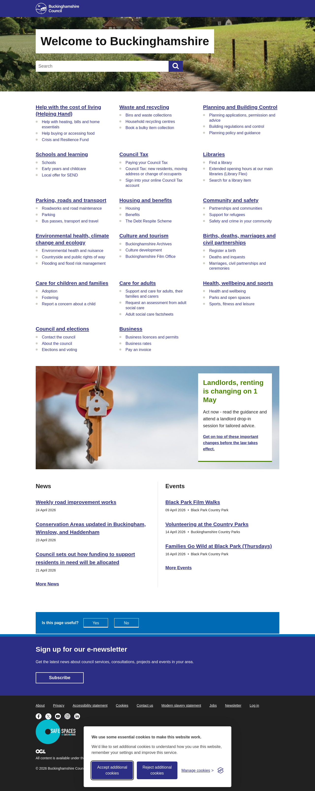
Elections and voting (59, 350)
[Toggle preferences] (197, 770)
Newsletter (233, 705)
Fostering (50, 297)
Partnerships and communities (235, 208)
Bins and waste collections (149, 115)
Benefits (133, 215)
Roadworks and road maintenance (72, 208)
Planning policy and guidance (234, 133)
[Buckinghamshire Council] (57, 8)
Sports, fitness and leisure (231, 304)
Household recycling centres (150, 121)
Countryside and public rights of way (73, 257)
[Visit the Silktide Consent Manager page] (220, 770)
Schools (49, 163)
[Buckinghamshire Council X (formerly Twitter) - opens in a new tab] (50, 716)
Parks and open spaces (229, 297)
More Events (178, 567)
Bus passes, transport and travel (70, 221)
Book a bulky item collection (150, 128)
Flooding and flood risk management (74, 263)
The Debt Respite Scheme (149, 221)
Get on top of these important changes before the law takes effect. (230, 443)
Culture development (144, 250)
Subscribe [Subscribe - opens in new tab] (59, 677)
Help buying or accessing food (68, 133)
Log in (254, 705)
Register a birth (222, 251)
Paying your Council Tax (147, 163)
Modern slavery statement (181, 705)
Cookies (122, 705)
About (40, 705)
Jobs (213, 705)
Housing (133, 208)
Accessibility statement (90, 705)
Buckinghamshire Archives (149, 244)
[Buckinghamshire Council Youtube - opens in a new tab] (59, 716)
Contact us (145, 705)
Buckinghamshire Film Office (150, 256)
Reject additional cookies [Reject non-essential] (157, 770)
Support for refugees (227, 215)
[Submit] (176, 66)
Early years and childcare (64, 169)
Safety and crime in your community (240, 221)
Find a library (220, 163)
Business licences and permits (152, 337)
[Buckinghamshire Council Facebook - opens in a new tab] (40, 716)
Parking (48, 215)
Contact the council (58, 337)
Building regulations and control (236, 126)
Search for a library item (230, 180)
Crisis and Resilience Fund (65, 140)
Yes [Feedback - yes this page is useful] (96, 623)
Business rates (138, 343)
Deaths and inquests (227, 257)
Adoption (49, 291)
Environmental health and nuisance (72, 251)
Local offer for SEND (60, 175)
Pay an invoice (138, 350)
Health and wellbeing (227, 291)
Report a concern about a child (68, 304)
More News (47, 584)
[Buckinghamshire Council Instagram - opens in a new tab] (69, 716)
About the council (57, 343)
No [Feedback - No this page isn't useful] (126, 623)
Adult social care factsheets (149, 314)
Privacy (58, 705)
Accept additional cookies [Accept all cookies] (112, 770)
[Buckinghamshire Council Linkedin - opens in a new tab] (78, 716)
